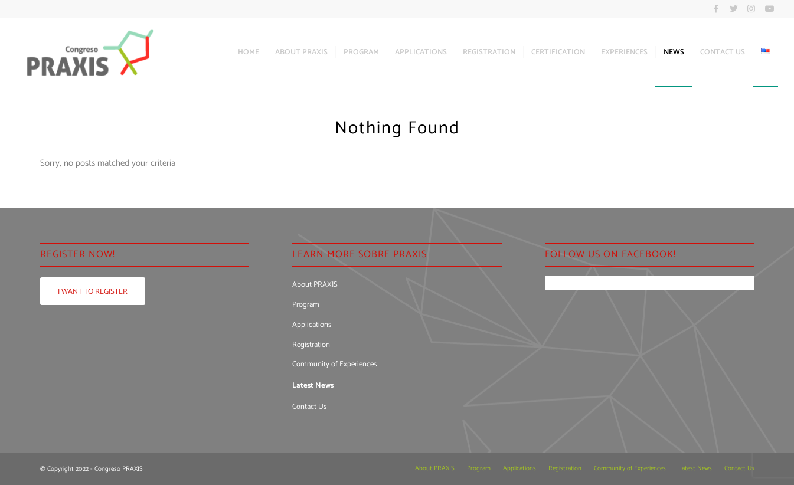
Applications (311, 325)
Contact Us (309, 407)
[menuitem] (248, 52)
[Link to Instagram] (751, 9)
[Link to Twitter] (733, 9)
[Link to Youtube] (769, 9)
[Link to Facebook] (715, 9)
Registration (311, 345)
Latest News (313, 385)
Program (305, 305)
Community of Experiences (334, 364)
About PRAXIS (315, 284)
